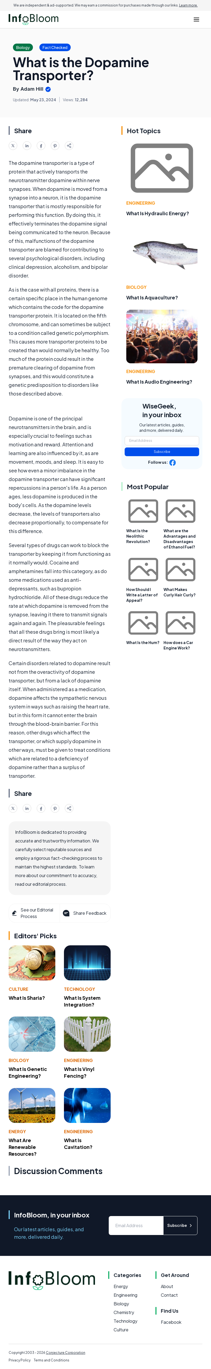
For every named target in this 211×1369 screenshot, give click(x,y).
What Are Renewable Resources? (23, 1147)
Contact (169, 1295)
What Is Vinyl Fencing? (79, 1072)
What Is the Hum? (142, 642)
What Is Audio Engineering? (159, 381)
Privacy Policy (19, 1360)
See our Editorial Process (32, 913)
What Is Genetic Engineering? (28, 1072)
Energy (17, 1131)
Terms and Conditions (51, 1360)
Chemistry (124, 1312)
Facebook (171, 1322)
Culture (18, 989)
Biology (19, 1060)
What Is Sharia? (27, 998)
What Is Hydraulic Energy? (157, 213)
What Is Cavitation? (78, 1143)
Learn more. (188, 5)
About (167, 1286)
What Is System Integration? (82, 1001)
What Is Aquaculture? (152, 297)
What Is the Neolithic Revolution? (138, 536)
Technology (79, 989)
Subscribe (162, 452)
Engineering (78, 1060)
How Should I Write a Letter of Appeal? (142, 595)
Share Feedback (84, 913)
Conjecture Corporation (65, 1353)
